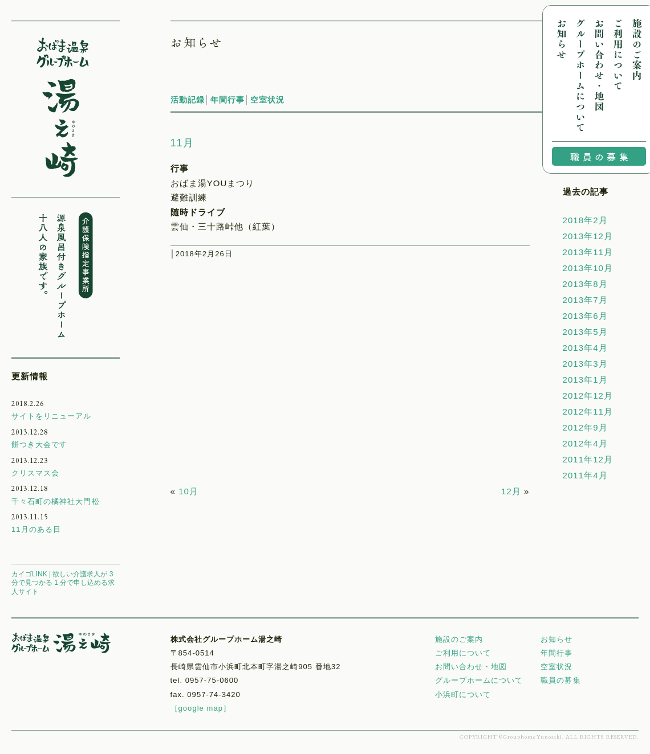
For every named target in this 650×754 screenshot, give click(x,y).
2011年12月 (588, 459)
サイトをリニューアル (51, 416)
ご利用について (463, 653)
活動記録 (187, 99)
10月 (188, 491)
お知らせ (556, 639)
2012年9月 (585, 427)
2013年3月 (585, 363)
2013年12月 (588, 236)
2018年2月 (585, 220)
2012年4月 (585, 443)
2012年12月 (588, 395)
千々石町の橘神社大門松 (55, 501)
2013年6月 (585, 316)
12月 (511, 491)
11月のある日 (36, 529)
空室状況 (267, 99)
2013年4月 (585, 348)
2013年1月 (585, 379)
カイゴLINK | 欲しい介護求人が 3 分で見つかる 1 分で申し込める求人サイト (63, 583)
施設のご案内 (459, 639)
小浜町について (463, 694)
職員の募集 (560, 680)
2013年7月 (585, 300)
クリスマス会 (35, 473)
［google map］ (200, 708)
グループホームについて (479, 680)
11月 (182, 143)
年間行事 (227, 99)
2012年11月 (588, 411)
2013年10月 (588, 268)
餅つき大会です (39, 444)
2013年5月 (585, 332)
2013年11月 (588, 252)
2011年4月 (585, 475)
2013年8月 (585, 284)
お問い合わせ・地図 (471, 666)
